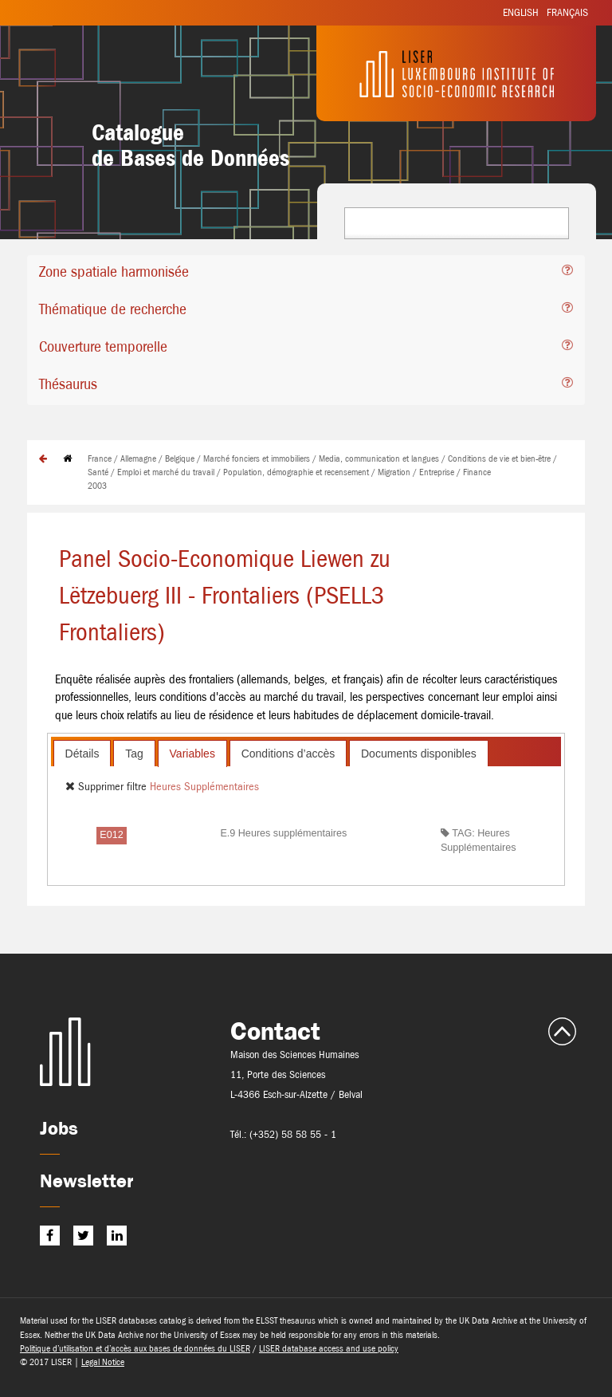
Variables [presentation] (192, 753)
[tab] (306, 274)
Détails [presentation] (82, 753)
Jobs (59, 1127)
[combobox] (456, 223)
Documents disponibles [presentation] (419, 753)
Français (567, 12)
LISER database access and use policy (328, 1348)
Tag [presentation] (134, 753)
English (521, 12)
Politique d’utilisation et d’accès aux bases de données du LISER (135, 1348)
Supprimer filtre (107, 786)
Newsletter (86, 1180)
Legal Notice (102, 1361)
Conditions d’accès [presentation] (288, 753)
